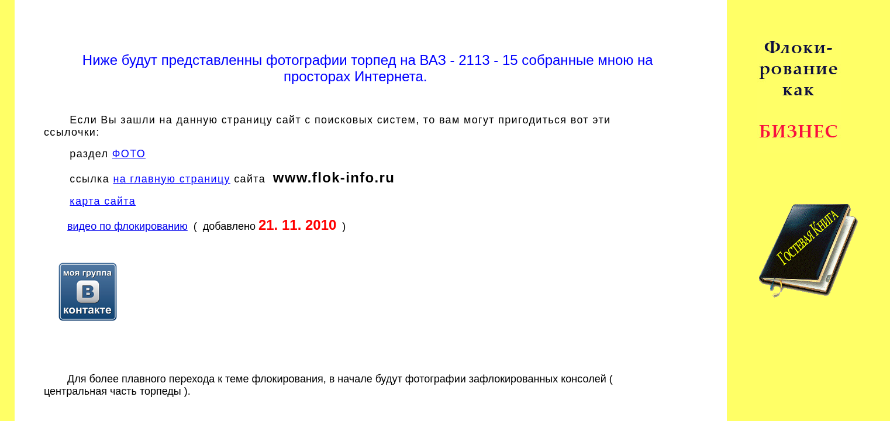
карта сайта (103, 201)
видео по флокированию (127, 226)
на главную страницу (171, 179)
